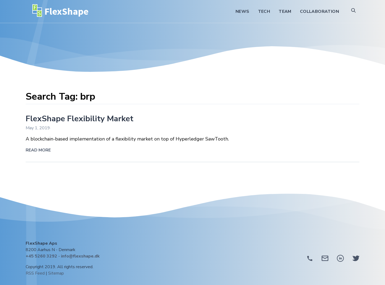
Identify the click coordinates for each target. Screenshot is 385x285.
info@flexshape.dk (80, 256)
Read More (38, 150)
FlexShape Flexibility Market (79, 118)
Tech (264, 11)
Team (285, 11)
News (242, 11)
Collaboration (319, 11)
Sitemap (56, 273)
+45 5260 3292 (41, 256)
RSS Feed (35, 273)
